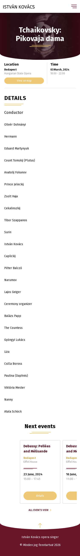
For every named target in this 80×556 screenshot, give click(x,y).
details (40, 495)
